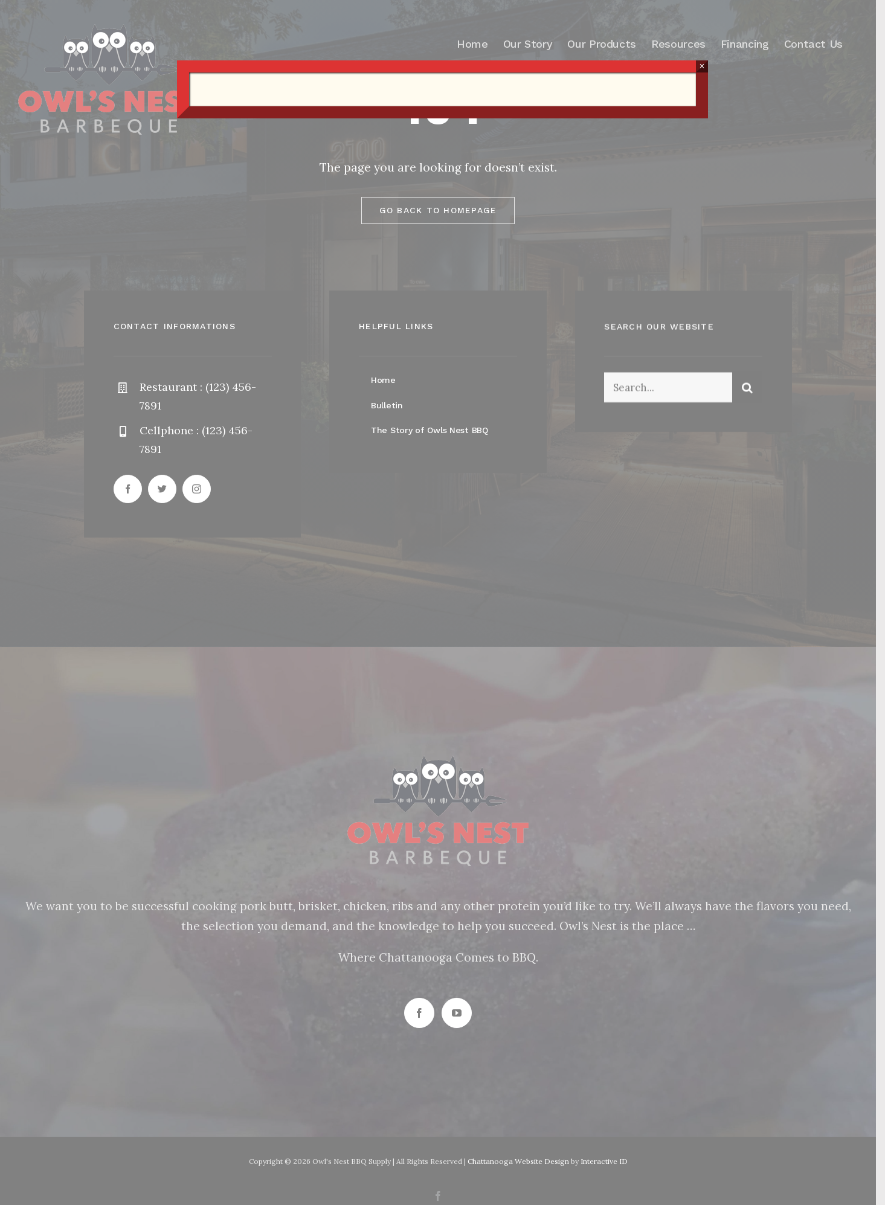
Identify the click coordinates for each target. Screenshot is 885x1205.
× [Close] (701, 66)
